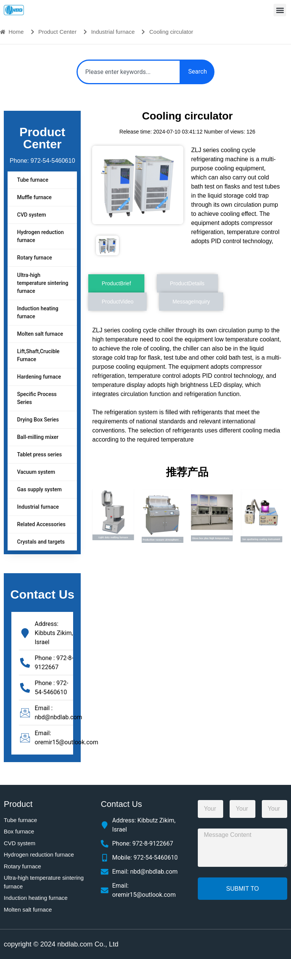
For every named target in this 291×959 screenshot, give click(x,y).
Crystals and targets (41, 542)
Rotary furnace (34, 258)
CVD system (31, 215)
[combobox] (129, 72)
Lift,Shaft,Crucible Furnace (38, 355)
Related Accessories (41, 524)
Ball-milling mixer (37, 437)
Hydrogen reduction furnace (40, 236)
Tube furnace (32, 180)
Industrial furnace (38, 507)
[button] (280, 10)
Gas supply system (39, 489)
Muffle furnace (34, 197)
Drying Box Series (38, 420)
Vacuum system (36, 472)
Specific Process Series (37, 398)
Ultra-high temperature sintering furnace (42, 283)
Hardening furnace (39, 377)
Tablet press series (39, 454)
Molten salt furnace (40, 334)
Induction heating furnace (37, 312)
